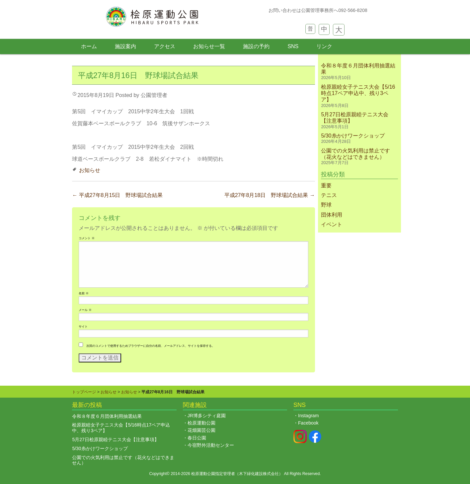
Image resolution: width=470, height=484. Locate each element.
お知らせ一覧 (209, 46)
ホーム (89, 46)
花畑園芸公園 (201, 430)
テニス (329, 195)
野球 (326, 205)
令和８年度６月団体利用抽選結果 (107, 416)
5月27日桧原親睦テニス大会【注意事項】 (115, 439)
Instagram (308, 415)
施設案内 (125, 46)
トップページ (84, 392)
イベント (331, 224)
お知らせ (89, 170)
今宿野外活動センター (211, 445)
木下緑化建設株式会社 (259, 473)
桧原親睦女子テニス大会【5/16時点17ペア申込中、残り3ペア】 (358, 93)
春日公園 (197, 437)
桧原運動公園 (201, 423)
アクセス (164, 46)
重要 (326, 185)
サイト (83, 326)
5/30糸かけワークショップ (352, 136)
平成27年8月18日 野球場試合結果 (269, 195)
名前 (83, 293)
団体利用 (331, 215)
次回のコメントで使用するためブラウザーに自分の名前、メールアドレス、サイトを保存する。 (150, 345)
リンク (324, 46)
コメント (86, 238)
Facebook (308, 423)
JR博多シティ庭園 (207, 415)
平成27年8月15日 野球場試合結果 (117, 195)
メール (85, 310)
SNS (292, 46)
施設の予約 (256, 46)
